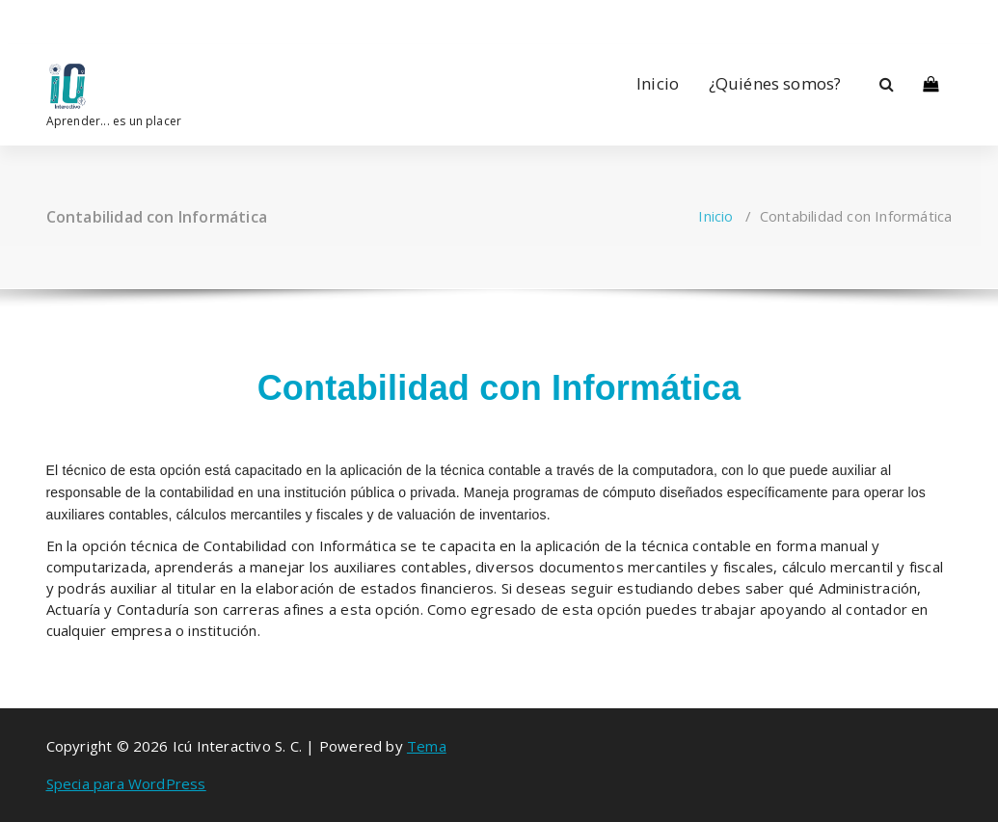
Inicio (657, 83)
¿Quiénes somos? (775, 83)
